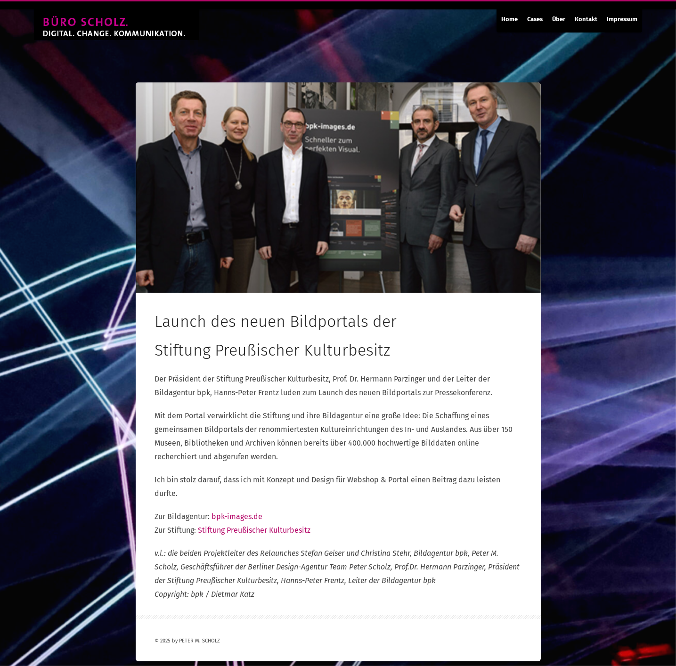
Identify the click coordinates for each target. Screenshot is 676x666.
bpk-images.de (237, 516)
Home (509, 19)
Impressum (622, 19)
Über (558, 19)
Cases (535, 19)
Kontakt (586, 19)
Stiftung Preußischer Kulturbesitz (254, 530)
